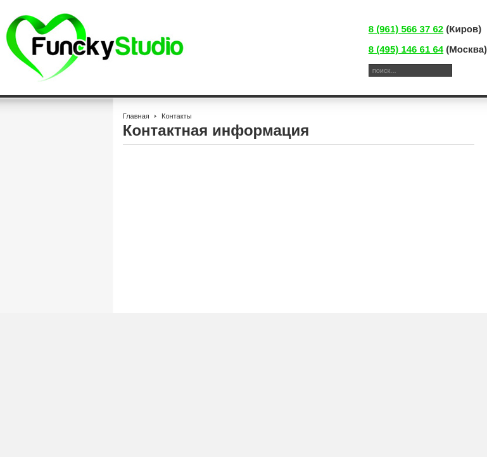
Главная (136, 116)
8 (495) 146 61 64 (406, 49)
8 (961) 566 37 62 (406, 28)
